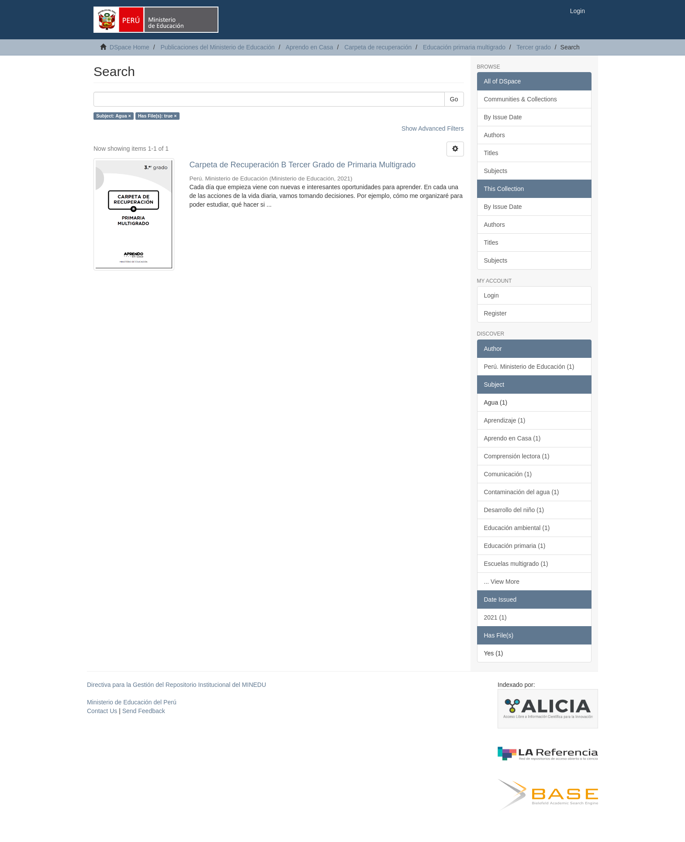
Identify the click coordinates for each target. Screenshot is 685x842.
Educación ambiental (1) (517, 527)
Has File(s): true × (157, 115)
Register (495, 313)
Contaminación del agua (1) (521, 492)
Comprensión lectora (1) (517, 456)
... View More (501, 581)
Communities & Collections (520, 99)
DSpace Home (129, 47)
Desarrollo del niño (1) (514, 509)
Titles (491, 152)
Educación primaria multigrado (464, 47)
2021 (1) (495, 617)
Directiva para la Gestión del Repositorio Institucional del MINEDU (176, 684)
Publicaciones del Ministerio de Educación (217, 47)
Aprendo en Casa (309, 47)
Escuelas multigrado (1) (516, 563)
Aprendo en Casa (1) (512, 438)
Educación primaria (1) (515, 545)
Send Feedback (143, 710)
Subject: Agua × (113, 115)
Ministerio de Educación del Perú (131, 702)
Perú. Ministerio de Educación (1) (529, 366)
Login (491, 295)
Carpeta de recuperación (378, 47)
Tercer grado (533, 47)
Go (454, 99)
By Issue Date (503, 117)
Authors (494, 135)
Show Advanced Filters (432, 128)
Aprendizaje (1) (505, 420)
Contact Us (102, 710)
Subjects (496, 170)
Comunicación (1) (508, 474)
